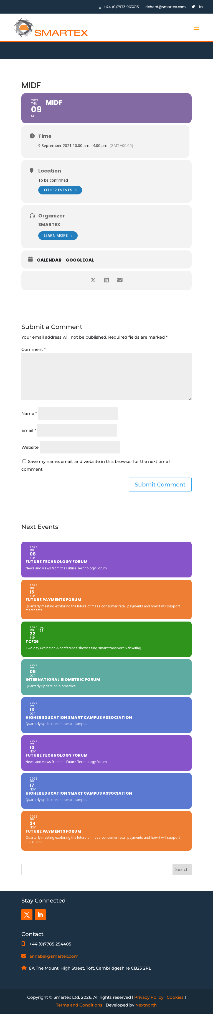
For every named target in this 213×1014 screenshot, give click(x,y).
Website (30, 447)
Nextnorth (146, 1005)
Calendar (49, 260)
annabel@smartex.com (53, 956)
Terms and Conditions (79, 1005)
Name (29, 413)
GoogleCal (80, 260)
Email (28, 430)
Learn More (58, 235)
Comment (33, 349)
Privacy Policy (148, 997)
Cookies (175, 997)
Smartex (49, 224)
